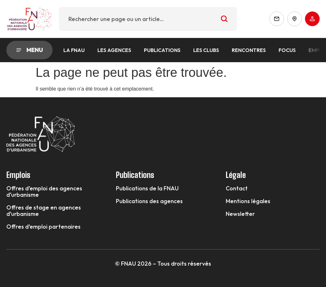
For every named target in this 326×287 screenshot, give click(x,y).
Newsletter (240, 214)
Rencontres (249, 50)
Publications (162, 50)
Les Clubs (206, 50)
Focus (287, 50)
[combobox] (148, 19)
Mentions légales (248, 201)
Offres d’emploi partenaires (43, 227)
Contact (237, 188)
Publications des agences (149, 201)
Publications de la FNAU (147, 188)
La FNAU (74, 50)
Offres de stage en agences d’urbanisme (43, 210)
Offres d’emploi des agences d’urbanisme (44, 191)
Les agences (114, 50)
